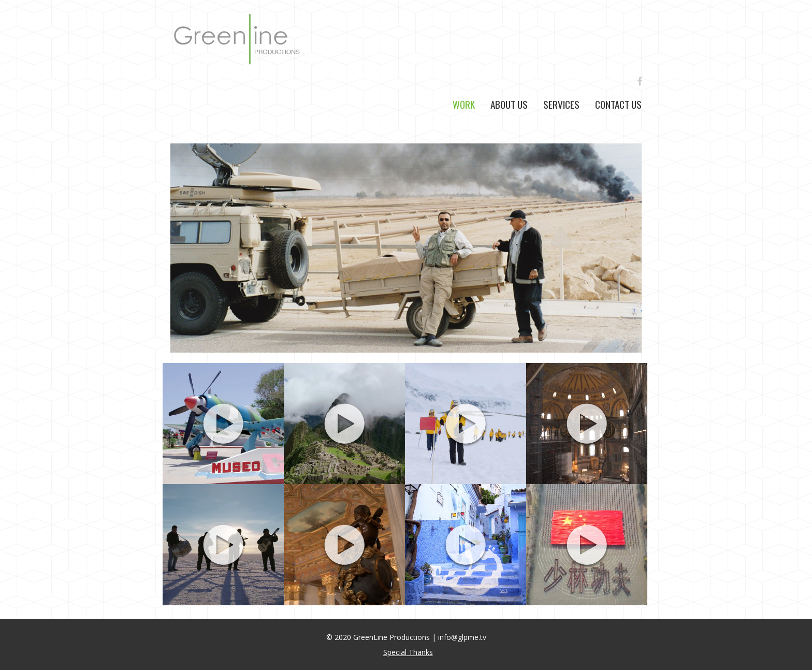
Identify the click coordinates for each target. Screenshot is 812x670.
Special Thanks (408, 652)
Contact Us (618, 104)
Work (464, 104)
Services (561, 104)
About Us (509, 104)
